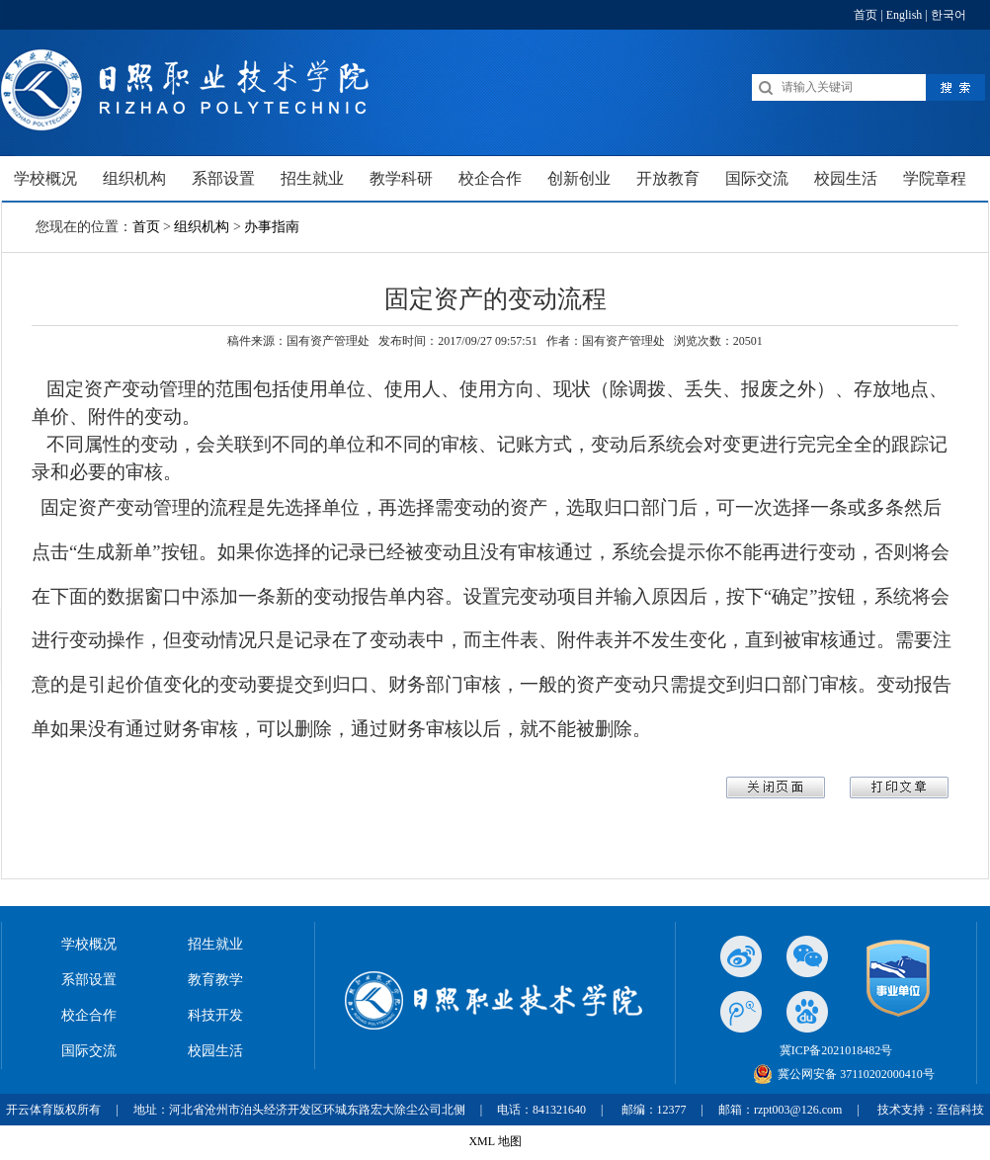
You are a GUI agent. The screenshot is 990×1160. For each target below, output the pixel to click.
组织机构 (201, 226)
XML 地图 (494, 1141)
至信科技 (960, 1110)
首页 (865, 15)
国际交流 (89, 1050)
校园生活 (215, 1050)
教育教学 (215, 979)
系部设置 (89, 979)
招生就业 (215, 944)
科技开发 (215, 1015)
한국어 (948, 15)
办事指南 (271, 226)
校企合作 (89, 1015)
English (904, 15)
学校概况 (89, 944)
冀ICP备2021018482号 (836, 1050)
